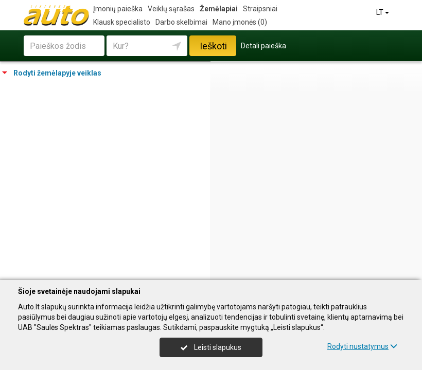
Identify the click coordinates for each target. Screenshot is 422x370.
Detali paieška (263, 46)
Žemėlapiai (219, 9)
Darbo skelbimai (181, 22)
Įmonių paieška (118, 9)
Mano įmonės (240, 22)
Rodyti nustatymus (362, 346)
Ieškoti (213, 46)
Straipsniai (260, 9)
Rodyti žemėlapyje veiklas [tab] (51, 73)
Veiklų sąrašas (171, 9)
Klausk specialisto (121, 22)
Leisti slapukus (211, 347)
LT (383, 12)
